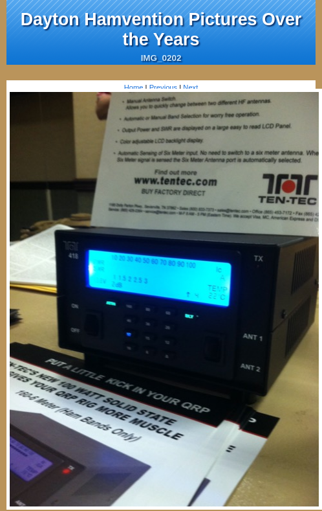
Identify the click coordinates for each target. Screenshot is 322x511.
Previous (163, 87)
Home (134, 87)
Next (190, 87)
